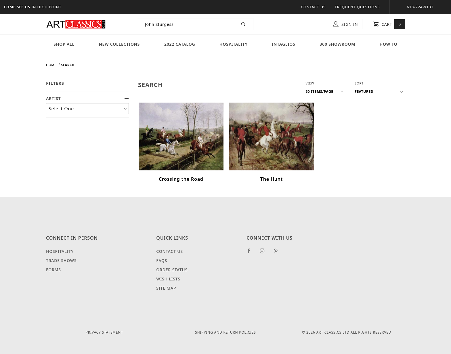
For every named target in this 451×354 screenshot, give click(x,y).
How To (389, 44)
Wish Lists (168, 279)
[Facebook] (251, 253)
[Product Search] (185, 24)
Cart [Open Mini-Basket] (388, 24)
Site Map (166, 288)
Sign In (345, 24)
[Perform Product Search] (243, 24)
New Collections (119, 44)
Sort (359, 83)
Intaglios (283, 44)
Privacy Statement (104, 332)
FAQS (161, 260)
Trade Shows (61, 260)
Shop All (63, 44)
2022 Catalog (179, 44)
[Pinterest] (278, 253)
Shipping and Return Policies (225, 332)
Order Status (172, 269)
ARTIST (87, 98)
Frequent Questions (357, 6)
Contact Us (313, 6)
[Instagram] (265, 253)
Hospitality (233, 44)
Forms (53, 269)
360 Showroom (337, 44)
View (309, 83)
